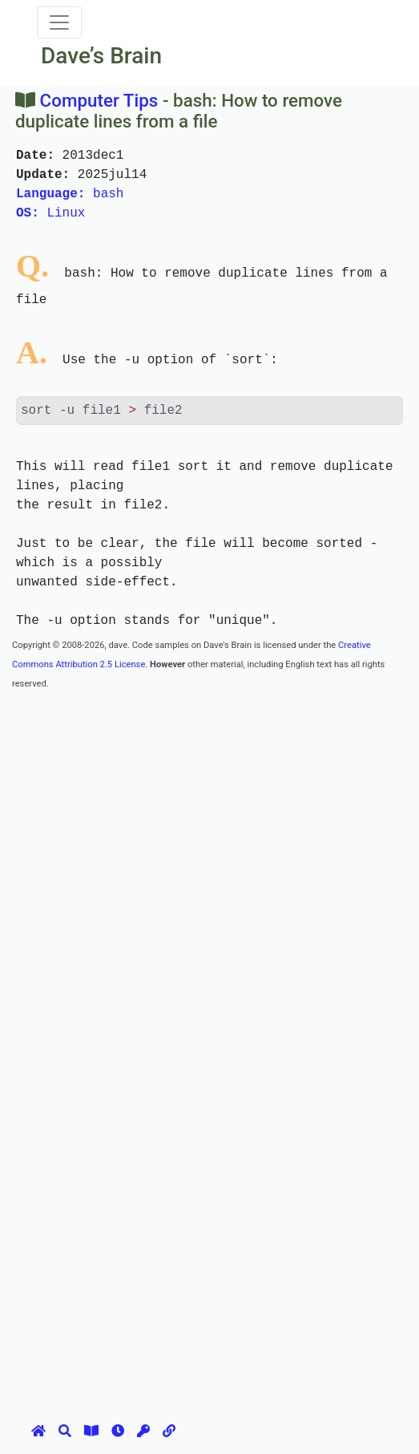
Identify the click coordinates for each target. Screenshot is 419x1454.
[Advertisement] (215, 804)
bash (69, 194)
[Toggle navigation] (59, 22)
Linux (50, 213)
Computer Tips (99, 100)
